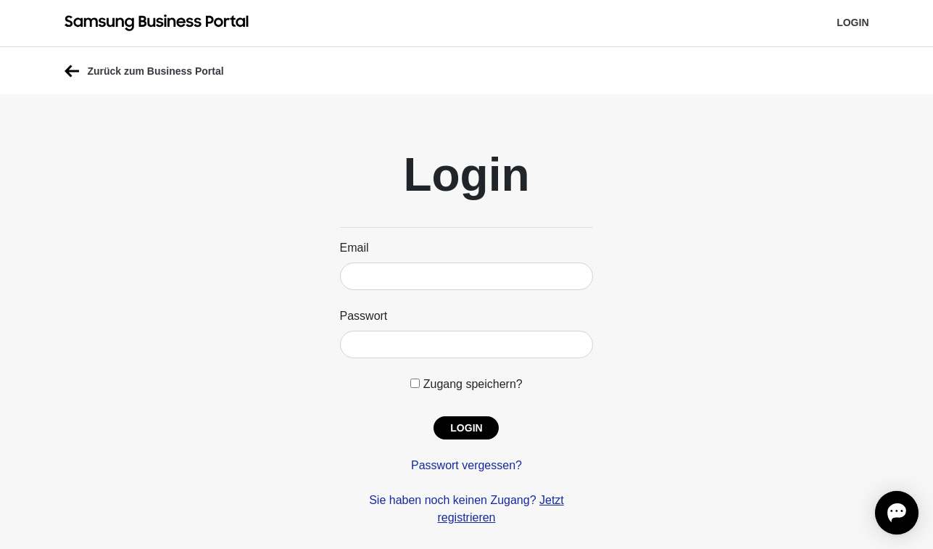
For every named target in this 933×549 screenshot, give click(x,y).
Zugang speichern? (466, 384)
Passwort (364, 316)
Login (852, 22)
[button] (466, 427)
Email (354, 248)
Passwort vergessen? (466, 465)
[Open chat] (897, 512)
